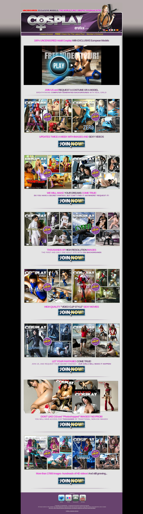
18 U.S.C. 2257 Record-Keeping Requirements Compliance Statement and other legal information (72, 508)
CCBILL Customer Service (72, 511)
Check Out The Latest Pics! (70, 34)
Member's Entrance (95, 34)
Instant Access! (46, 34)
